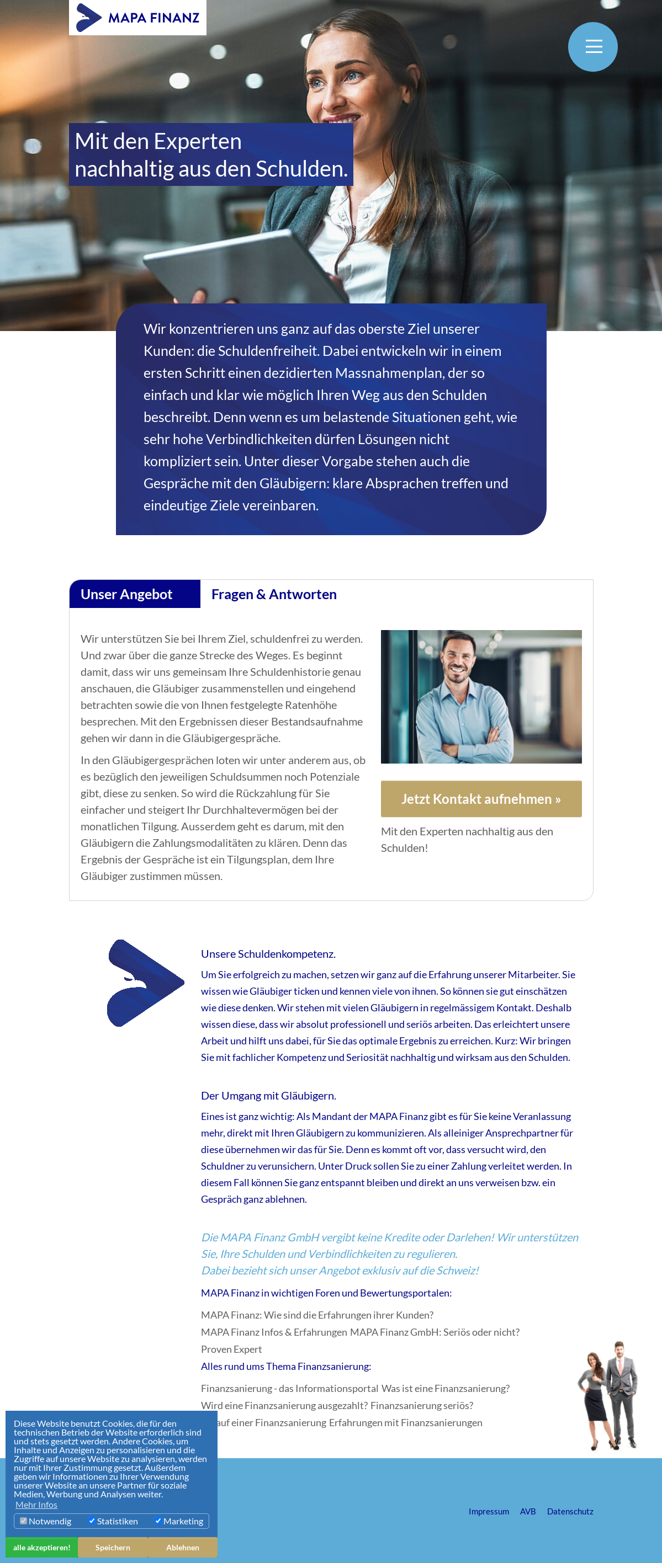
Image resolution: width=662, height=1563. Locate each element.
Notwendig (45, 1521)
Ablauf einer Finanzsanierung (263, 1422)
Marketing (179, 1521)
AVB (528, 1511)
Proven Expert (231, 1349)
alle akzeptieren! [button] (42, 1547)
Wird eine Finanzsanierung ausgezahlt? (284, 1405)
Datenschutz (570, 1511)
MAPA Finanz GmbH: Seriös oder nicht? (435, 1332)
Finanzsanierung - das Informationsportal (290, 1388)
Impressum (489, 1511)
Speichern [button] (113, 1547)
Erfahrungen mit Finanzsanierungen (406, 1422)
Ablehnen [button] (182, 1547)
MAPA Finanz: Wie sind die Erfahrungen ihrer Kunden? (317, 1315)
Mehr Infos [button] (36, 1504)
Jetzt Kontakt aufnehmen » (481, 799)
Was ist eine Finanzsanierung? (446, 1388)
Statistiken (113, 1521)
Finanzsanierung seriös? (421, 1405)
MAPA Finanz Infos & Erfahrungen (274, 1332)
